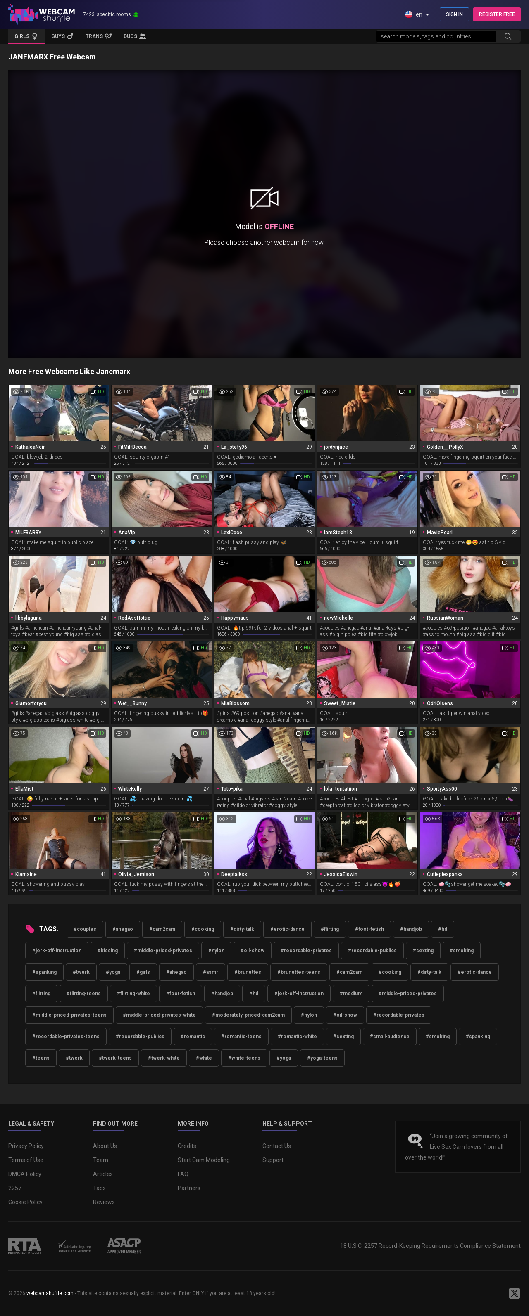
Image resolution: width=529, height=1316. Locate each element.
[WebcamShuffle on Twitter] (514, 1293)
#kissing (108, 951)
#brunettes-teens (298, 972)
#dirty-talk (242, 929)
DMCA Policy (24, 1174)
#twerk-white (164, 1058)
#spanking (44, 972)
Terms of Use (25, 1160)
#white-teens (244, 1058)
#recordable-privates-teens (66, 1036)
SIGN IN (454, 14)
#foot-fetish (369, 929)
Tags (99, 1188)
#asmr (210, 972)
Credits (187, 1146)
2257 (14, 1188)
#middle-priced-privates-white (159, 1015)
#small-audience (390, 1036)
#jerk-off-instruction (56, 951)
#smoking (462, 951)
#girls (143, 972)
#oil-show (252, 951)
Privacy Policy (26, 1146)
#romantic (193, 1036)
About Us (105, 1146)
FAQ (183, 1174)
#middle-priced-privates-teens (69, 1015)
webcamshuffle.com (50, 1293)
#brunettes (247, 972)
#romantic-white (297, 1036)
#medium (351, 993)
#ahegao (122, 929)
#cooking (202, 929)
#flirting (330, 929)
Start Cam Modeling (204, 1160)
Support (273, 1160)
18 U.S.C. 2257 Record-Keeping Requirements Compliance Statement (430, 1246)
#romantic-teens (241, 1036)
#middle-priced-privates (163, 951)
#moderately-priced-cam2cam (248, 1015)
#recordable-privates (306, 951)
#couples (85, 929)
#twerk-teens (115, 1058)
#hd (442, 929)
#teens (41, 1058)
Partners (189, 1188)
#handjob (411, 929)
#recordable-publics (372, 951)
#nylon (216, 951)
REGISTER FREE (497, 14)
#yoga (113, 972)
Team (100, 1160)
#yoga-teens (322, 1058)
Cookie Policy (25, 1202)
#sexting (423, 951)
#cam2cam (162, 929)
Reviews (104, 1202)
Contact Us (276, 1146)
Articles (103, 1174)
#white (204, 1058)
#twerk (81, 972)
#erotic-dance (287, 929)
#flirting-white (133, 993)
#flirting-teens (84, 993)
